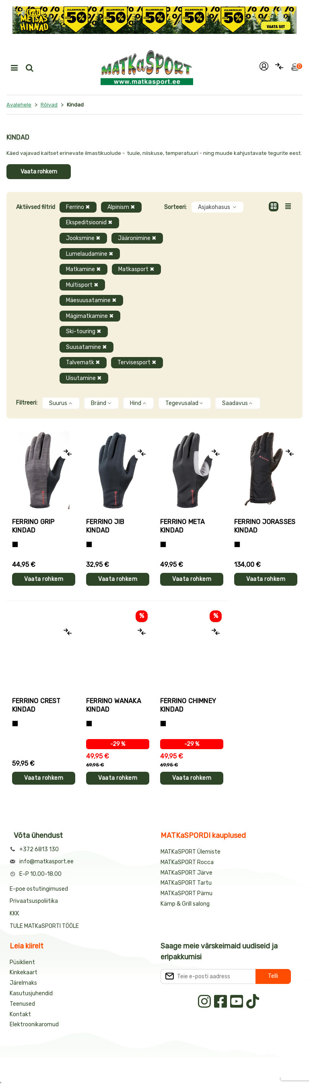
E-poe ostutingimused (39, 889)
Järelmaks (23, 982)
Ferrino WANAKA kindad (113, 705)
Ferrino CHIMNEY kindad (188, 705)
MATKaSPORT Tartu (186, 882)
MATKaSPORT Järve (186, 872)
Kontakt (20, 1014)
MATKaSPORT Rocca (187, 862)
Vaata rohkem (39, 171)
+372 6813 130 (39, 849)
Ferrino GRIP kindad (33, 526)
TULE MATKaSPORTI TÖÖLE (44, 926)
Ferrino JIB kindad (105, 526)
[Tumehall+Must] (15, 544)
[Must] (89, 544)
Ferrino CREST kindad (36, 705)
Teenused (22, 1003)
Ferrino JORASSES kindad (264, 526)
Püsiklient (22, 962)
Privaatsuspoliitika (34, 901)
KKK (14, 913)
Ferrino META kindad (182, 526)
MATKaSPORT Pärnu (187, 893)
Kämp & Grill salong (185, 903)
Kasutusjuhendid (31, 993)
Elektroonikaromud (34, 1024)
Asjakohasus (217, 207)
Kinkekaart (23, 972)
